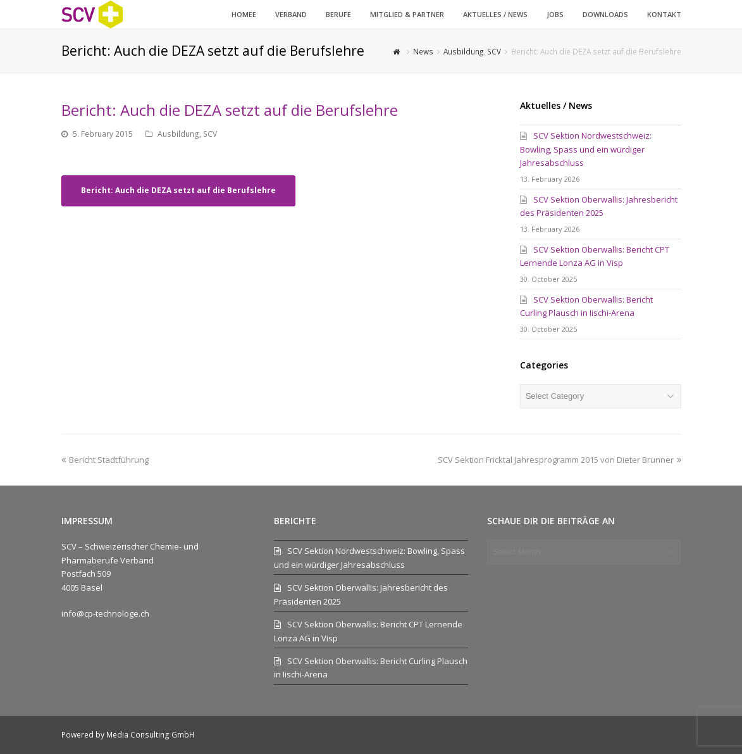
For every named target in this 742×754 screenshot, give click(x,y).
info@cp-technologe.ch (105, 613)
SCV (210, 134)
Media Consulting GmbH (150, 734)
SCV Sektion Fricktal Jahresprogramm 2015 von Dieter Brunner (559, 459)
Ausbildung (178, 134)
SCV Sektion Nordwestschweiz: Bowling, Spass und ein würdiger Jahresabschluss (586, 149)
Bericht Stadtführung (105, 459)
